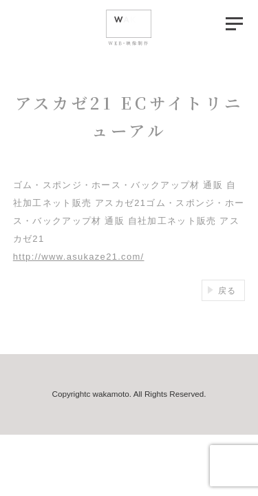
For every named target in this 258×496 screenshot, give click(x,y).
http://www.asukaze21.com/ (78, 256)
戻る (227, 290)
